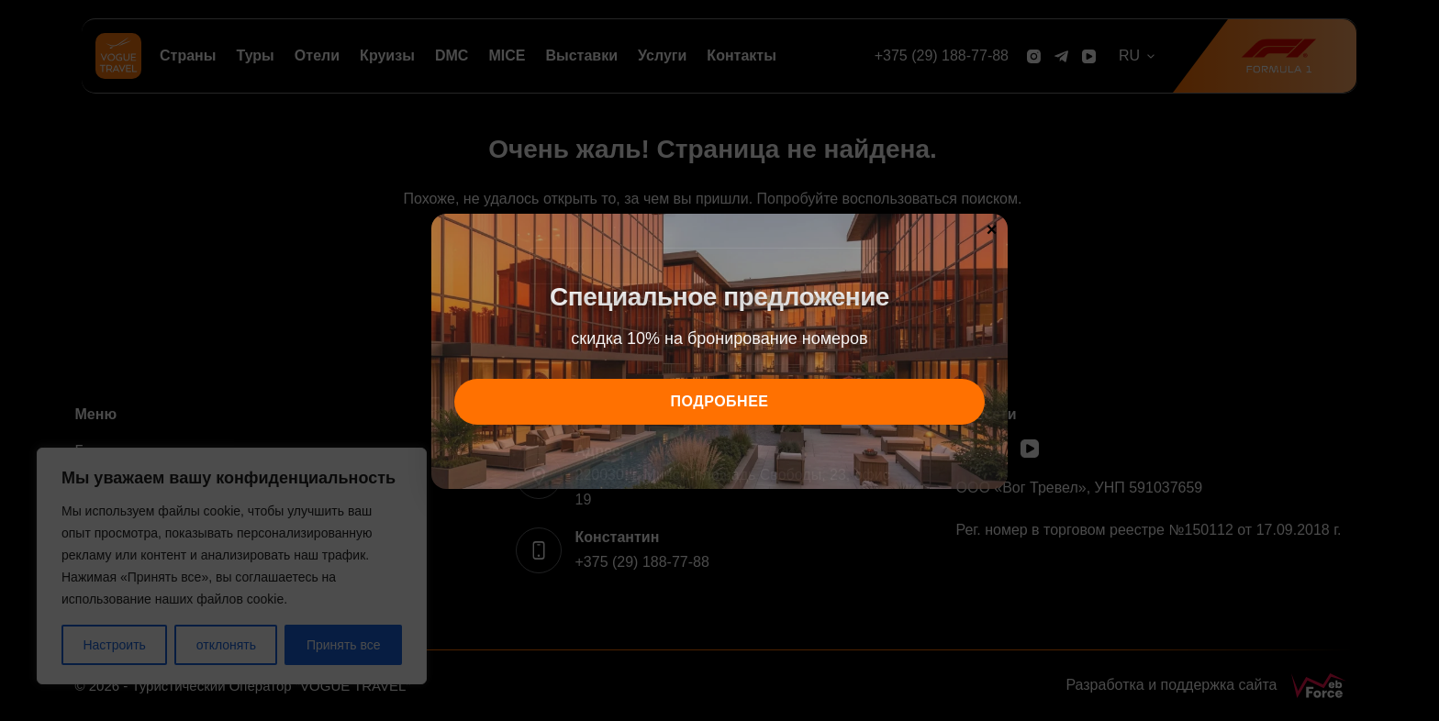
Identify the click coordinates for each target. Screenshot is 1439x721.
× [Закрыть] (992, 228)
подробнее (720, 401)
